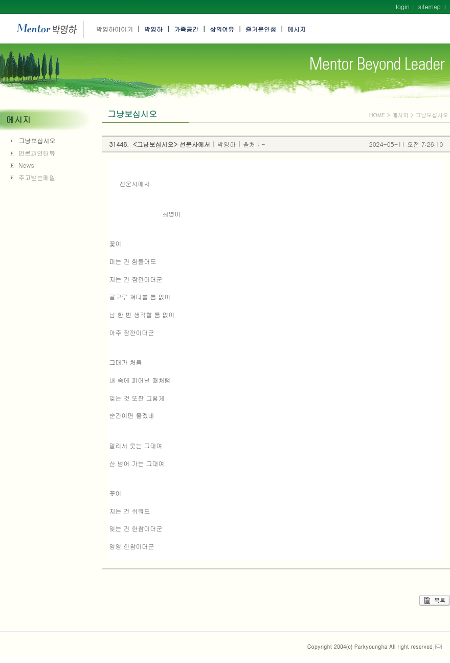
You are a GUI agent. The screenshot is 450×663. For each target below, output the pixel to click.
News (26, 165)
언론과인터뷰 (36, 152)
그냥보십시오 (36, 140)
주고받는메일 (36, 177)
